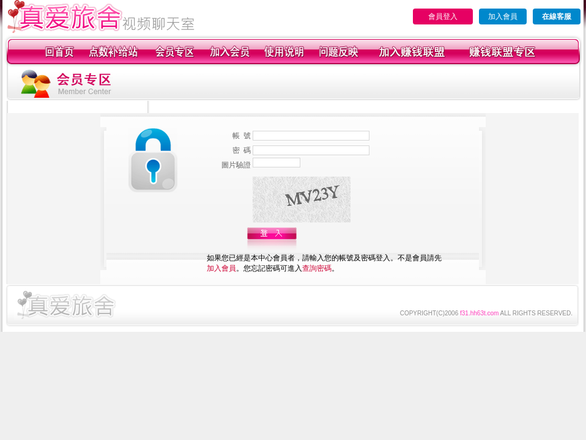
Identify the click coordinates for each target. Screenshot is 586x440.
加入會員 (502, 16)
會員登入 (443, 16)
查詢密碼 (317, 268)
